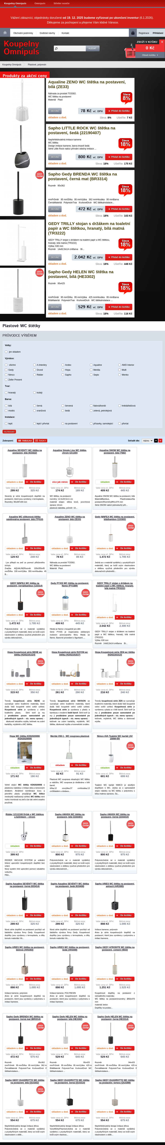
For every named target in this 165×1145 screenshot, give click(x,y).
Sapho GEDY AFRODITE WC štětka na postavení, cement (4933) (115, 948)
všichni (12, 365)
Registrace (144, 33)
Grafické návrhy (47, 33)
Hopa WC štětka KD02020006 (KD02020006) (25, 737)
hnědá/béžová (128, 405)
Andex (68, 365)
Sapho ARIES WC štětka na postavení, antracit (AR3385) (115, 885)
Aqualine (97, 365)
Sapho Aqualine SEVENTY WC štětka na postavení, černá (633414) (25, 885)
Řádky (42, 441)
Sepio (96, 375)
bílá (10, 405)
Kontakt (65, 33)
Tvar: (7, 386)
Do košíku (33, 482)
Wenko (125, 375)
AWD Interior (128, 365)
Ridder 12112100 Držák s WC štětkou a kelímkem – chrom (25, 815)
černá (39, 405)
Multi (124, 370)
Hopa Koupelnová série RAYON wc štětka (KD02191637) (70, 653)
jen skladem (15, 352)
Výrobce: (9, 358)
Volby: (8, 345)
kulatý (39, 392)
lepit (10, 423)
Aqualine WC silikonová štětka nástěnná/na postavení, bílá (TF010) (24, 518)
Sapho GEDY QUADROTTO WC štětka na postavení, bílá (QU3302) (24, 1081)
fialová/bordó (99, 405)
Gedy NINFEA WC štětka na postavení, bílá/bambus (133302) (115, 518)
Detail (55, 111)
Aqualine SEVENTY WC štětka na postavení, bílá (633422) (25, 451)
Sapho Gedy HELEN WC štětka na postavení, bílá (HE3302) (81, 274)
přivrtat (125, 423)
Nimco (11, 375)
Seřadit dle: (134, 440)
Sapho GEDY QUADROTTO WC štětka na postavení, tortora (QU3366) (114, 1081)
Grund (40, 370)
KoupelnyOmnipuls (21, 48)
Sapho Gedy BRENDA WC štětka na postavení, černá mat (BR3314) (82, 176)
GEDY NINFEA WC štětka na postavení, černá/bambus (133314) (24, 584)
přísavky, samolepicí (103, 423)
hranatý (12, 392)
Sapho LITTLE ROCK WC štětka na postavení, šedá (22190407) (81, 130)
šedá (67, 410)
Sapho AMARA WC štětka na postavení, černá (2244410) (115, 815)
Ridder (40, 375)
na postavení (71, 423)
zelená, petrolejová (102, 410)
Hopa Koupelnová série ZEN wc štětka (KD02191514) (115, 653)
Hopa (67, 370)
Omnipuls (40, 3)
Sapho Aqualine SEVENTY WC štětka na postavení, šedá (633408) (70, 885)
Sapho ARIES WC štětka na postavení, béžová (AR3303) (25, 948)
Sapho (68, 375)
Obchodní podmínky (23, 33)
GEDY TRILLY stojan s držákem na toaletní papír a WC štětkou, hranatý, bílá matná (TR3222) (89, 228)
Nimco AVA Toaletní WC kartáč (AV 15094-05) (115, 737)
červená (69, 405)
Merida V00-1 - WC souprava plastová (69, 736)
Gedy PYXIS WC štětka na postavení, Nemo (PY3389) (70, 584)
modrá (11, 410)
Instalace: (10, 417)
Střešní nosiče (61, 3)
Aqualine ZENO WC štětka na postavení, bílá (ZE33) (70, 518)
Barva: (8, 399)
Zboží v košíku (147, 42)
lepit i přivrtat (43, 423)
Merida (96, 370)
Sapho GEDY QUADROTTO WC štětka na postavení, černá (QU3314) (69, 1081)
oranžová (41, 410)
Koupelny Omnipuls (15, 3)
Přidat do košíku (119, 111)
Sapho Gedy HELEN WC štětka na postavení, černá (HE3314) (114, 1017)
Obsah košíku (148, 55)
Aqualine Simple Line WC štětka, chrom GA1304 (70, 451)
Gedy (11, 370)
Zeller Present (15, 379)
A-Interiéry (42, 365)
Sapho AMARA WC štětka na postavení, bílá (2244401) (69, 815)
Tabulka (27, 441)
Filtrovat (9, 432)
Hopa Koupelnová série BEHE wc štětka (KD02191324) (24, 653)
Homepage (5, 32)
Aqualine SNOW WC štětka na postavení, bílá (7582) (114, 451)
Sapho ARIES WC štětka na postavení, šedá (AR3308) (70, 948)
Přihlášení (158, 33)
